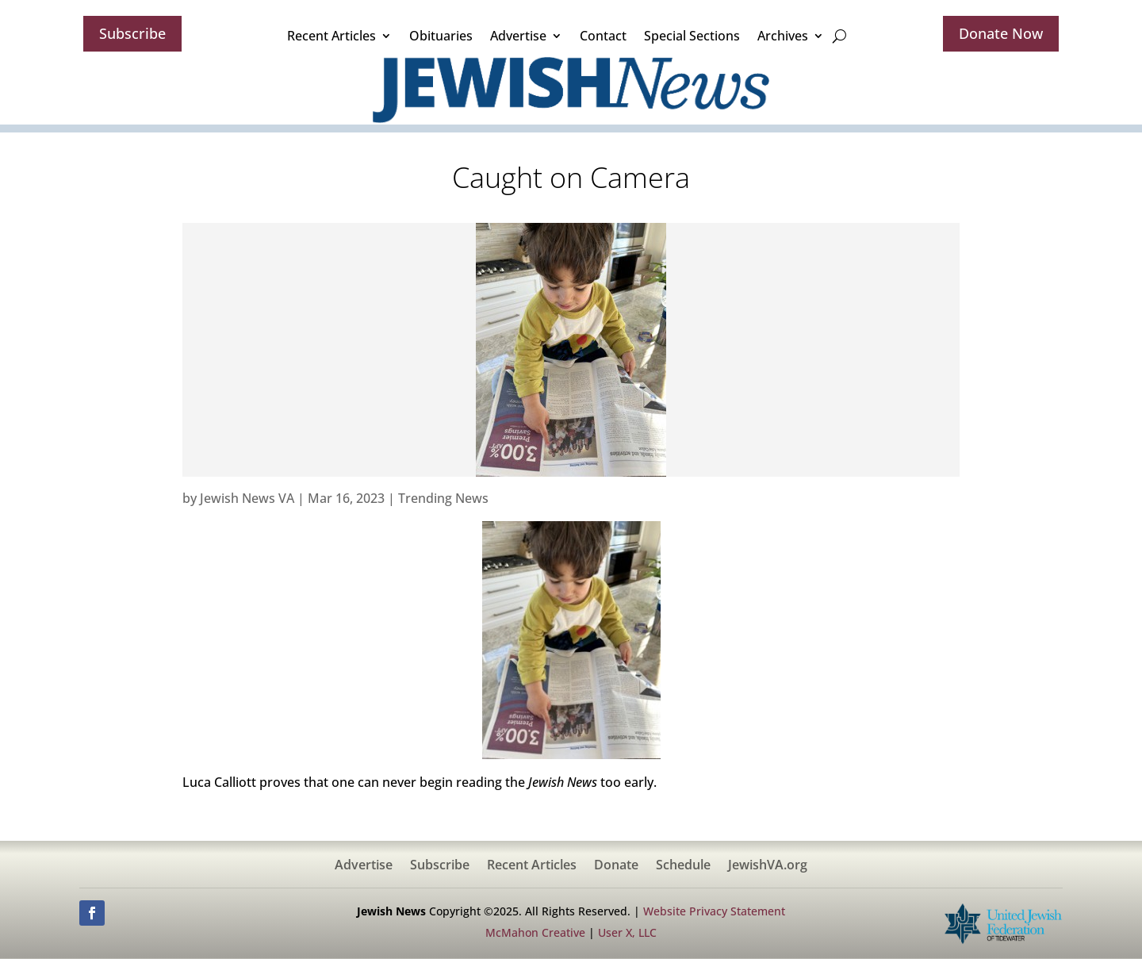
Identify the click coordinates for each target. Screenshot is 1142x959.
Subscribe (132, 33)
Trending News (443, 498)
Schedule (683, 866)
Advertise (518, 35)
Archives (782, 35)
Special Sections (692, 35)
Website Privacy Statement (714, 911)
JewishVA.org (767, 866)
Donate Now (1001, 33)
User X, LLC (627, 932)
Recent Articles (331, 35)
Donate (616, 866)
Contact (603, 35)
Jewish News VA (247, 498)
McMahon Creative (535, 932)
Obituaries (441, 35)
